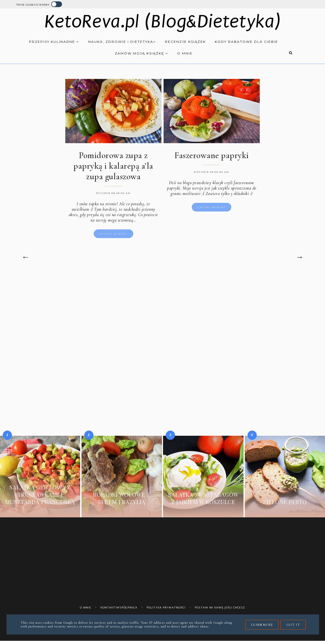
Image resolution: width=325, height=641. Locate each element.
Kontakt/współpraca (119, 607)
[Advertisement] (162, 320)
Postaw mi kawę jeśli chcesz (220, 607)
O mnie (185, 53)
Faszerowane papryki (211, 155)
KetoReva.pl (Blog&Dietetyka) (163, 21)
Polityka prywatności (166, 607)
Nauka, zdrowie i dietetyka (122, 42)
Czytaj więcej (113, 233)
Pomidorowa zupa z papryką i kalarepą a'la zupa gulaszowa (113, 166)
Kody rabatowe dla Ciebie (246, 42)
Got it (293, 625)
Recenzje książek (185, 42)
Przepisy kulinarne (54, 42)
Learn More (262, 625)
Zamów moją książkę (141, 53)
